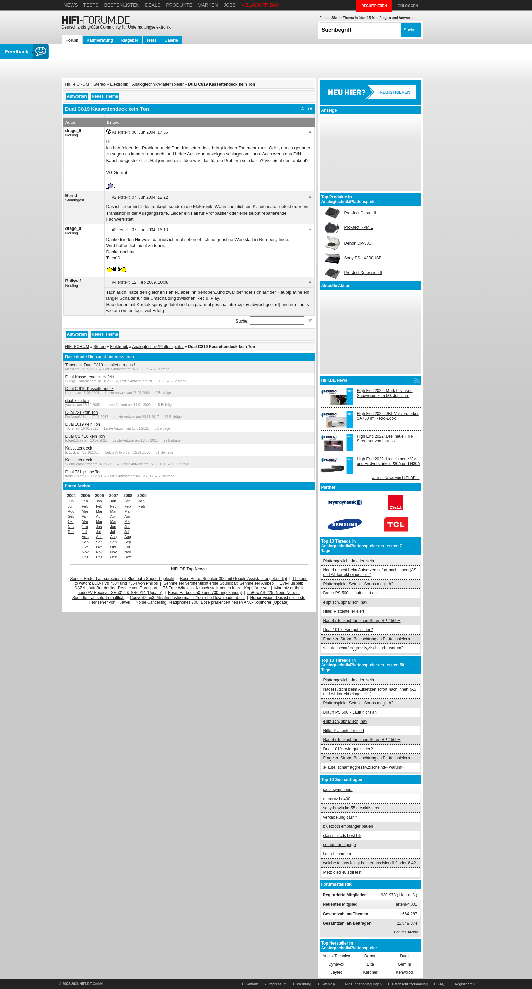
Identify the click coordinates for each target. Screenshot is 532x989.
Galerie (171, 40)
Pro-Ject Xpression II (363, 272)
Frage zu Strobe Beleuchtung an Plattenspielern (366, 639)
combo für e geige (339, 844)
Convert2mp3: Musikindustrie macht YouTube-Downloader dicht (187, 597)
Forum (72, 40)
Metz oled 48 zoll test (342, 872)
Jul (70, 506)
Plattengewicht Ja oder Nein (348, 560)
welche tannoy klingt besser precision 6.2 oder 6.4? (369, 863)
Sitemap (328, 984)
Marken (208, 5)
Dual (404, 956)
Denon (370, 956)
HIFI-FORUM (77, 84)
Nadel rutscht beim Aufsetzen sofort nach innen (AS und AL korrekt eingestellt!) (370, 572)
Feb (85, 506)
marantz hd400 (336, 798)
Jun (71, 501)
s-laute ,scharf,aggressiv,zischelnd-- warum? (363, 648)
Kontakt (252, 984)
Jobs (230, 5)
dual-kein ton (77, 400)
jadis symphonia (338, 789)
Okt (71, 521)
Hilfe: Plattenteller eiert (343, 611)
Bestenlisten (121, 5)
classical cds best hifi (342, 835)
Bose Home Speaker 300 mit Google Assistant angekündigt (233, 578)
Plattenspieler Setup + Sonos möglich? (358, 584)
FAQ (441, 984)
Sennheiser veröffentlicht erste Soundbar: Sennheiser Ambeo (219, 583)
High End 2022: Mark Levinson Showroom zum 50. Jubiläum (385, 393)
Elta (370, 964)
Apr (85, 516)
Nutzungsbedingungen (363, 984)
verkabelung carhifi (340, 817)
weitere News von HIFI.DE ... (395, 478)
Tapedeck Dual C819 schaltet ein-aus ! (100, 365)
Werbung (304, 984)
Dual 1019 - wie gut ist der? (348, 629)
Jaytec (336, 972)
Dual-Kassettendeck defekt (89, 376)
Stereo (100, 84)
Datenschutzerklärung (410, 984)
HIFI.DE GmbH (91, 984)
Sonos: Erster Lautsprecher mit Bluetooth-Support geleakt (122, 578)
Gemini (404, 964)
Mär (85, 511)
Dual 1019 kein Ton (82, 424)
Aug (71, 511)
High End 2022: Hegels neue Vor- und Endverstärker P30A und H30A (388, 461)
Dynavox (336, 964)
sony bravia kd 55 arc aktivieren (352, 808)
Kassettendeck (78, 448)
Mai (85, 521)
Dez (71, 532)
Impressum (277, 984)
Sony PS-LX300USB (363, 258)
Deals (152, 5)
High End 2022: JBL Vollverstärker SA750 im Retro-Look (388, 416)
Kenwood (404, 972)
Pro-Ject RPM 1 (358, 227)
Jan (85, 501)
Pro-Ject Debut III (360, 212)
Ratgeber (129, 40)
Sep (71, 516)
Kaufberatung (100, 40)
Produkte (179, 5)
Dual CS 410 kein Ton (85, 436)
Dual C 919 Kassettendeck (89, 388)
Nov (71, 527)
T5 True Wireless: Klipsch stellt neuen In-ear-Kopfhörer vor (216, 588)
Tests (90, 5)
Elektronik (119, 84)
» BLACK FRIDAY (260, 5)
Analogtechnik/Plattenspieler (158, 84)
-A (302, 109)
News (71, 5)
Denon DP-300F (359, 243)
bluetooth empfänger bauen (348, 826)
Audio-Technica (336, 956)
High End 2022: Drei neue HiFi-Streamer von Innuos (385, 438)
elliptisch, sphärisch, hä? (345, 602)
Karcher (370, 972)
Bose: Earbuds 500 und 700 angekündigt (205, 592)
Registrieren (465, 984)
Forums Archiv (406, 932)
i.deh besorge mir (339, 853)
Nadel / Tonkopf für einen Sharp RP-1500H (362, 620)
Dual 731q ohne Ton (83, 472)
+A (310, 109)
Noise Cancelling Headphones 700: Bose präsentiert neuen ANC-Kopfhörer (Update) (212, 602)
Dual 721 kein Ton (81, 412)
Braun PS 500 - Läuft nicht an (350, 593)
